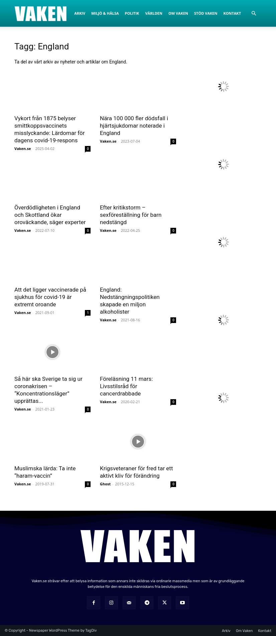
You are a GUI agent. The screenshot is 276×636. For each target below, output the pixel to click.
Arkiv (79, 13)
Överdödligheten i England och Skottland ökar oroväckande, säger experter (50, 214)
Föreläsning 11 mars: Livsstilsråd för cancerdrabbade (126, 386)
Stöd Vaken (205, 13)
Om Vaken (178, 13)
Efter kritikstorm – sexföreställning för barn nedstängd (131, 214)
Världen (153, 13)
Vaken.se (22, 148)
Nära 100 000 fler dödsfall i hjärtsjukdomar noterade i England (134, 125)
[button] (254, 13)
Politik (132, 13)
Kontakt (232, 13)
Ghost (105, 483)
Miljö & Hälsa (105, 13)
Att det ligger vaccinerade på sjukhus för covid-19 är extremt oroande (50, 297)
